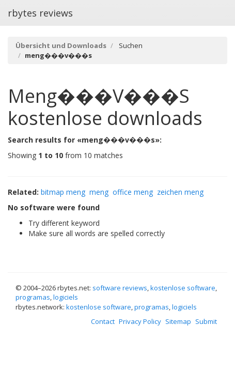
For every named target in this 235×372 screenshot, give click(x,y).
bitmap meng (63, 192)
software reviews (119, 287)
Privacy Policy (140, 321)
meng (98, 192)
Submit (206, 321)
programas (32, 297)
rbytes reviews (40, 13)
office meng (133, 192)
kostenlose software (182, 287)
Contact (103, 321)
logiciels (65, 297)
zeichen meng (180, 192)
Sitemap (178, 321)
